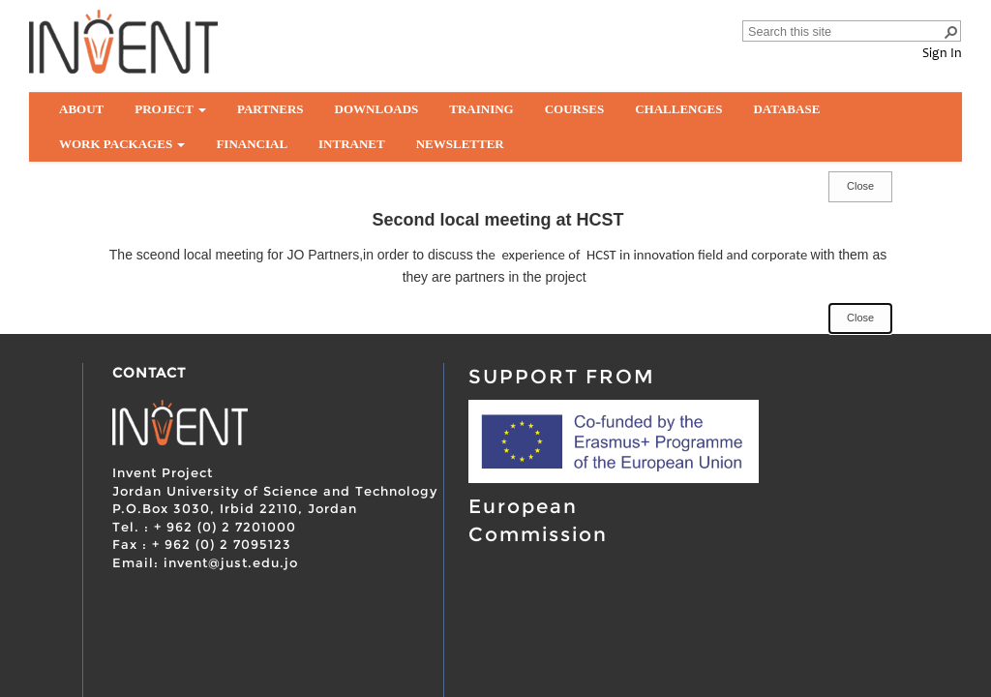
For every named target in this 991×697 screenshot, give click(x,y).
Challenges (678, 109)
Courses (574, 109)
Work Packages (122, 143)
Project (170, 109)
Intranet (351, 143)
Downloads (377, 109)
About (81, 109)
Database (786, 109)
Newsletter (460, 143)
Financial (251, 143)
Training (481, 109)
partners (270, 109)
